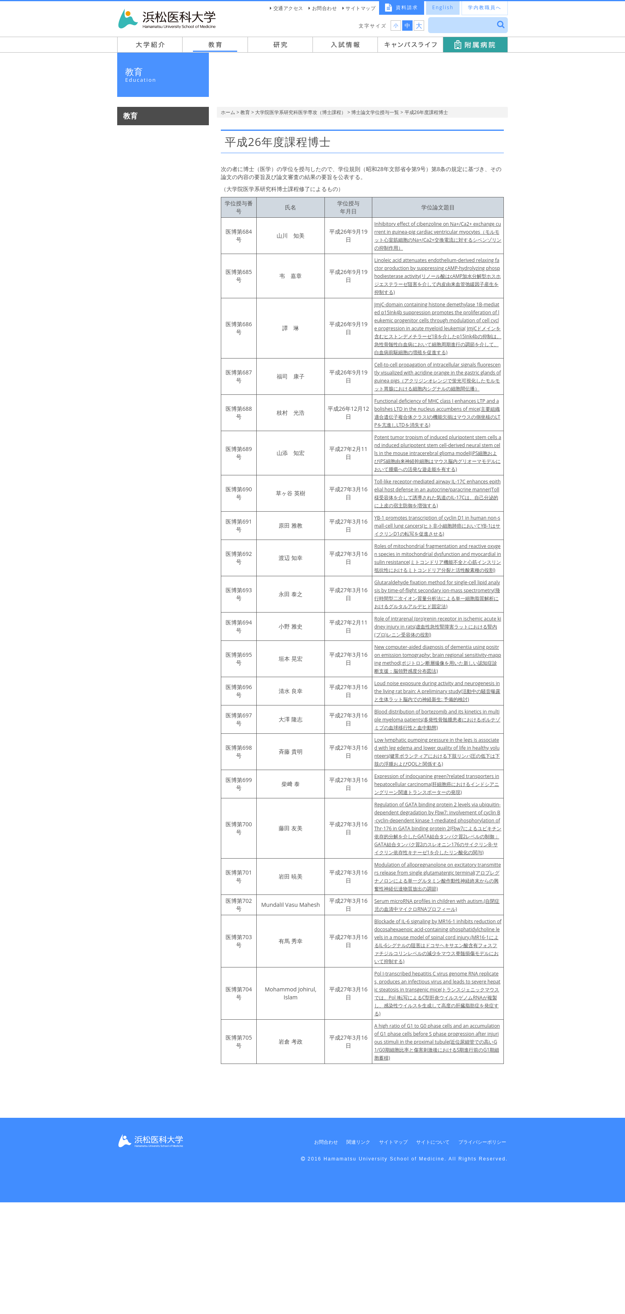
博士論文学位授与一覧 (375, 112)
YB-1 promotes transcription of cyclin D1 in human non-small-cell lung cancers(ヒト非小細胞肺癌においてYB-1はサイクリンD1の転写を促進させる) (437, 557)
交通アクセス (288, 8)
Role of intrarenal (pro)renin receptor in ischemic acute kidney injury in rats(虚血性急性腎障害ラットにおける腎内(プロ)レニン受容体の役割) (437, 674)
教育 (245, 112)
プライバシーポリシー (479, 1253)
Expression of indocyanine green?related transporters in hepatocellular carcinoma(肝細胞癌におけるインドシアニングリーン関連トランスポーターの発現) (437, 859)
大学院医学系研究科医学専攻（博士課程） (300, 112)
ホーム (228, 112)
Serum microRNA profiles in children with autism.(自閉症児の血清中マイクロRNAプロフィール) (435, 1008)
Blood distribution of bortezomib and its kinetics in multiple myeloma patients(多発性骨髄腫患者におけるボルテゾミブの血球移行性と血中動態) (436, 783)
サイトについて (426, 1253)
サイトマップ (360, 8)
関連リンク (346, 1253)
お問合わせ (324, 8)
